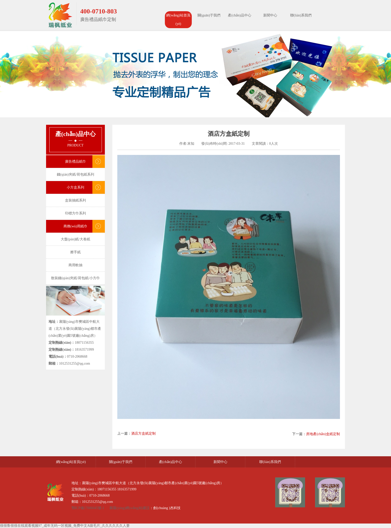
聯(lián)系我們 (301, 15)
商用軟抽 (75, 265)
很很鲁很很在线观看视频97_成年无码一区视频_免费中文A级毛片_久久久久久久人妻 (65, 526)
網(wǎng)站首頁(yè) (178, 19)
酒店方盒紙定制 (143, 433)
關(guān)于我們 (209, 15)
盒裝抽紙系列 (75, 200)
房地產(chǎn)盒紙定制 (323, 434)
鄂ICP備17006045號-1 (88, 508)
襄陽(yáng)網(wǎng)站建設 (129, 508)
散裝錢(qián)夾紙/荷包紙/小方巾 (75, 278)
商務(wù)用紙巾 (75, 226)
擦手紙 (75, 252)
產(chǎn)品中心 (239, 15)
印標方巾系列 (75, 213)
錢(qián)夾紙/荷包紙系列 (75, 174)
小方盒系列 (75, 187)
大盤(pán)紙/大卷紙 (75, 239)
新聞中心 (270, 15)
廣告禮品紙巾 (75, 161)
